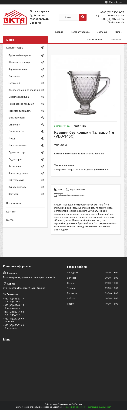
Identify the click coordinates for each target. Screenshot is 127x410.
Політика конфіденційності (99, 407)
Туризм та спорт (17, 152)
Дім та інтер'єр (16, 131)
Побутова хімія (16, 180)
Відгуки (10, 220)
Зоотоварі (14, 194)
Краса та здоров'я (18, 173)
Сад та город (15, 159)
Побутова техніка (18, 145)
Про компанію (95, 39)
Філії (118, 32)
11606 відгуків (115, 2)
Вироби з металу (17, 187)
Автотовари (15, 166)
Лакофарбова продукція (21, 104)
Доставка (102, 32)
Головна (58, 32)
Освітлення (14, 124)
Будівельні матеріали (20, 55)
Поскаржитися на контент (73, 407)
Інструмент (14, 83)
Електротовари (17, 117)
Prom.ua (78, 404)
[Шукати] (83, 17)
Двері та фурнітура (19, 97)
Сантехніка (14, 76)
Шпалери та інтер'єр (19, 62)
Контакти (115, 39)
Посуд (12, 138)
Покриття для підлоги (20, 111)
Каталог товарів (80, 32)
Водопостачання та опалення (24, 90)
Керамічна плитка (18, 69)
